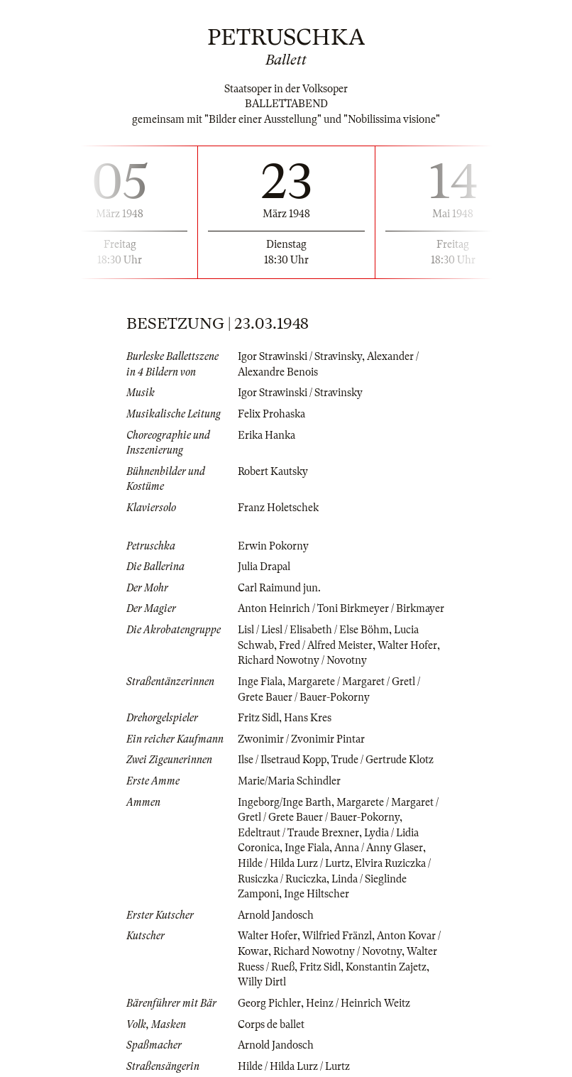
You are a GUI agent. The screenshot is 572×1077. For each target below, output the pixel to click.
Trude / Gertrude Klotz (382, 759)
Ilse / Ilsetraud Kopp (282, 759)
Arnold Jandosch (276, 915)
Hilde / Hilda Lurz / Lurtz (294, 863)
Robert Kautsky (273, 471)
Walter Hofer (407, 645)
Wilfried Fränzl (337, 935)
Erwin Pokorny (273, 546)
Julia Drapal (264, 566)
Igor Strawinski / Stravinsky (300, 356)
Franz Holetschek (278, 507)
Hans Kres (307, 717)
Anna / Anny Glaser (378, 847)
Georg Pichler (269, 1003)
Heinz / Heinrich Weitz (358, 1003)
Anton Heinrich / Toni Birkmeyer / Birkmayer (341, 608)
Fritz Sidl (258, 717)
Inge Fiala (260, 681)
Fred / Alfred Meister (326, 645)
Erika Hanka (266, 435)
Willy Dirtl (262, 982)
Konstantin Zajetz (386, 967)
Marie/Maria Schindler (289, 781)
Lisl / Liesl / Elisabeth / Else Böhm (313, 629)
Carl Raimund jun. (279, 588)
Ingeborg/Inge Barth (284, 802)
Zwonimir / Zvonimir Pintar (301, 739)
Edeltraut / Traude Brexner (298, 832)
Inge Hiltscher (316, 894)
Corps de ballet (271, 1024)
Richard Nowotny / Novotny (302, 660)
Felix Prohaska (271, 414)
